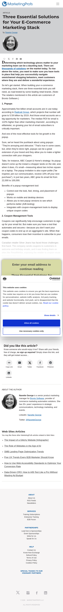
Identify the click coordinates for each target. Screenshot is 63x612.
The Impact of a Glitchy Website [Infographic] (26, 440)
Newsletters (31, 503)
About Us (31, 498)
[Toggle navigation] (57, 4)
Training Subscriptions (31, 514)
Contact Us (31, 550)
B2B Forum (31, 520)
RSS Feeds (31, 501)
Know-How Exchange (31, 553)
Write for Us (31, 536)
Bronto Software (37, 398)
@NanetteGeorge (33, 420)
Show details (50, 315)
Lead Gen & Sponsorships (31, 531)
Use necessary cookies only (31, 331)
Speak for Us (32, 539)
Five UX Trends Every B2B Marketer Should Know (29, 457)
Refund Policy (31, 555)
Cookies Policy (31, 563)
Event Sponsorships (31, 533)
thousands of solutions (14, 68)
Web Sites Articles (13, 431)
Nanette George (11, 32)
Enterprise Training (31, 517)
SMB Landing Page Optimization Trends (24, 451)
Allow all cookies (31, 323)
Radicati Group (21, 112)
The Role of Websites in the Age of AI (22, 446)
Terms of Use (31, 558)
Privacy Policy (31, 560)
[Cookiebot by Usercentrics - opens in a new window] (49, 278)
